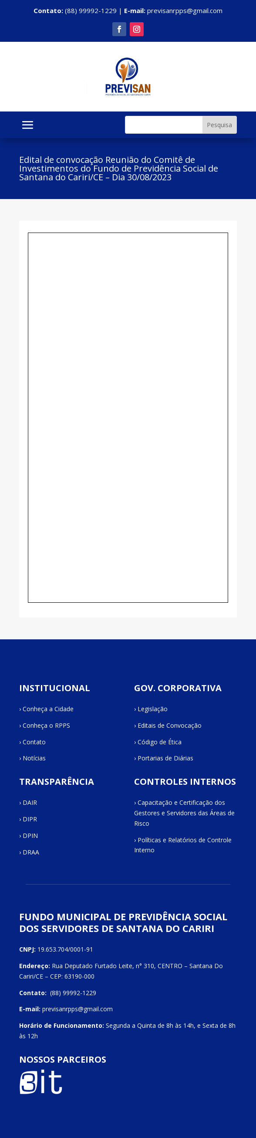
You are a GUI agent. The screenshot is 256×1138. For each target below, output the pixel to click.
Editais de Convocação (170, 725)
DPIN (30, 835)
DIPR (30, 819)
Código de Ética (160, 742)
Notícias (34, 758)
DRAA (31, 852)
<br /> (128, 418)
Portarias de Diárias (165, 758)
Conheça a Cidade (48, 709)
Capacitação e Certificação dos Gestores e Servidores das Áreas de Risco (184, 812)
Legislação (153, 709)
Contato (34, 742)
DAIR (30, 802)
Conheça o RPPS (46, 725)
